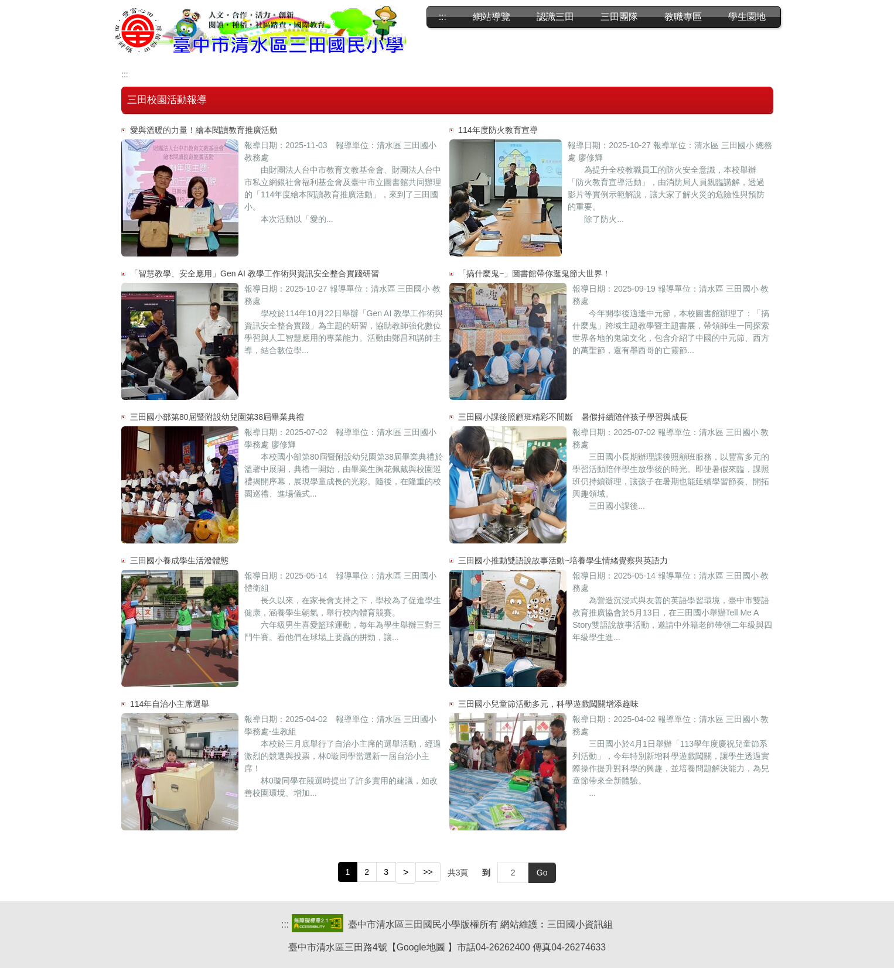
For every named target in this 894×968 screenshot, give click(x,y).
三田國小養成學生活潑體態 (179, 560)
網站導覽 (491, 17)
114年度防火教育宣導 (497, 130)
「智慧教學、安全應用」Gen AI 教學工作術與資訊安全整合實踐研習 (254, 273)
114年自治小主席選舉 (169, 704)
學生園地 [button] (747, 17)
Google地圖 (421, 947)
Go (542, 872)
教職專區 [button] (683, 17)
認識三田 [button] (555, 17)
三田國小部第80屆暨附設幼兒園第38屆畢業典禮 (217, 417)
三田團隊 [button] (619, 17)
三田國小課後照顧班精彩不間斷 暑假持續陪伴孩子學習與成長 (573, 417)
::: (442, 17)
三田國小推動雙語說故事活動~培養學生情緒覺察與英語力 (563, 560)
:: (283, 924)
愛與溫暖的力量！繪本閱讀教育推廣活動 (204, 130)
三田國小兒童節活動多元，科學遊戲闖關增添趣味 (548, 704)
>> (427, 872)
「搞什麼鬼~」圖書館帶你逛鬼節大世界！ (534, 273)
